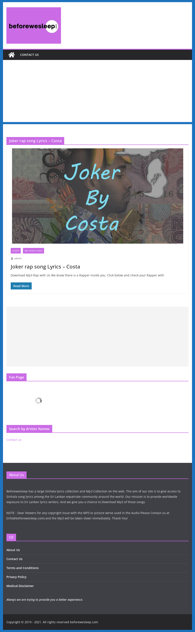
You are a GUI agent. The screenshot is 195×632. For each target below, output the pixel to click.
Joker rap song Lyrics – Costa (45, 266)
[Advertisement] (97, 92)
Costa (15, 250)
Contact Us (14, 559)
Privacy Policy (16, 577)
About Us (13, 550)
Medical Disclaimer (20, 586)
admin (18, 258)
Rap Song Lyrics (33, 250)
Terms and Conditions (22, 568)
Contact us (29, 55)
